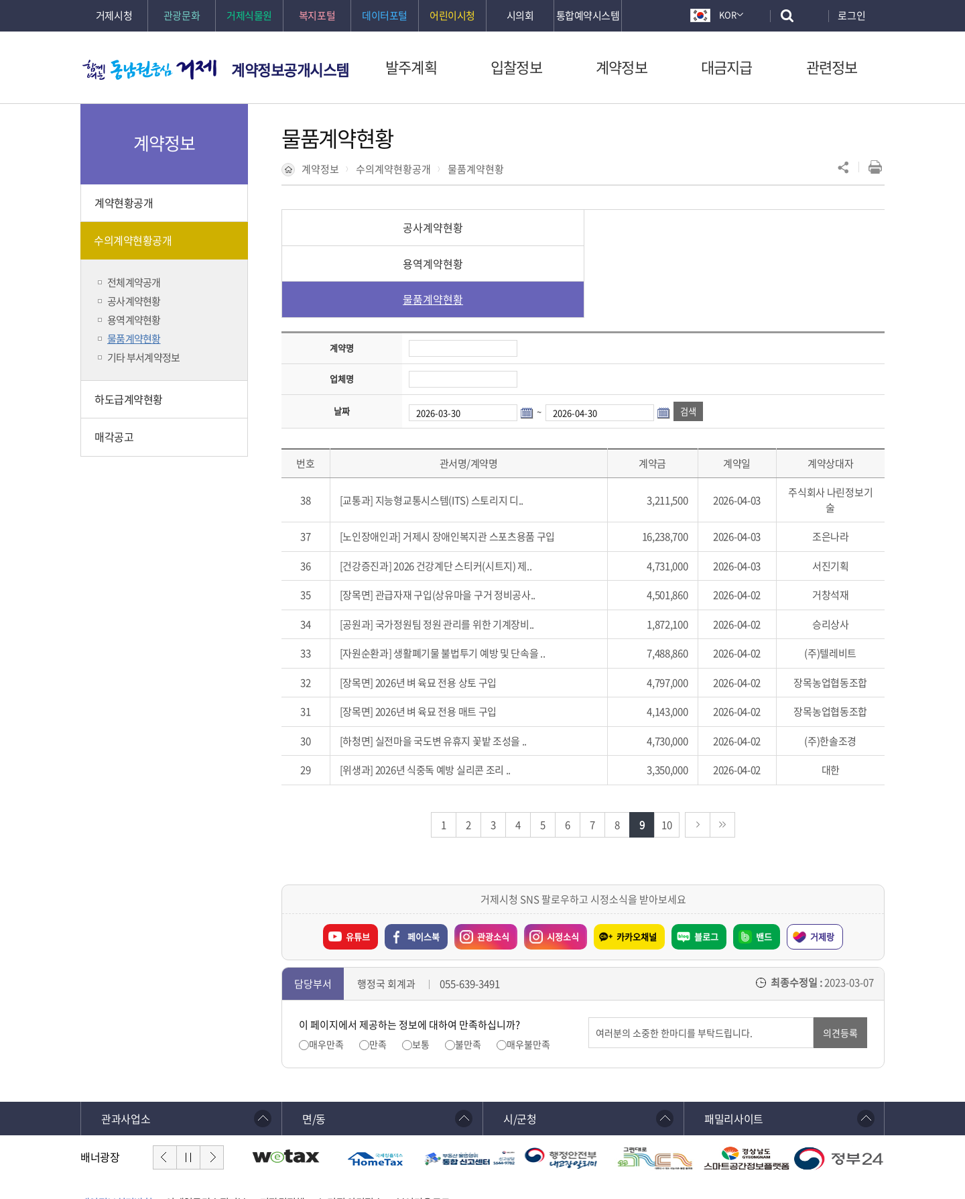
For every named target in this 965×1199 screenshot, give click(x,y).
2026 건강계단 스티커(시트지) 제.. (462, 494)
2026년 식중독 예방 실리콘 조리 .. (443, 698)
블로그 (706, 864)
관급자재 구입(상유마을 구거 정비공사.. (455, 523)
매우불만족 (528, 972)
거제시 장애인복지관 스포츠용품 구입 (479, 464)
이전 (165, 1086)
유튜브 (358, 864)
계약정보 (320, 169)
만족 (378, 972)
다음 (212, 1086)
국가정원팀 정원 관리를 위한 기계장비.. (454, 552)
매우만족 (326, 972)
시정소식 (551, 861)
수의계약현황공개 (393, 169)
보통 (421, 972)
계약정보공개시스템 (290, 69)
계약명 (342, 276)
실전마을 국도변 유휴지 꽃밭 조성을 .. (451, 669)
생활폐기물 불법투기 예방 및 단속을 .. (469, 581)
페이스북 (423, 864)
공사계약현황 (382, 227)
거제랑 (822, 864)
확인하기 (395, 1159)
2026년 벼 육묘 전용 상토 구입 (436, 611)
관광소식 (481, 861)
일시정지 (188, 1086)
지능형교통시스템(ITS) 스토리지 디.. (449, 428)
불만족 (468, 972)
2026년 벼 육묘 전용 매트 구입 (436, 639)
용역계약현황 (583, 227)
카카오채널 (637, 864)
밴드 (764, 864)
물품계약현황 (476, 169)
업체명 (342, 306)
